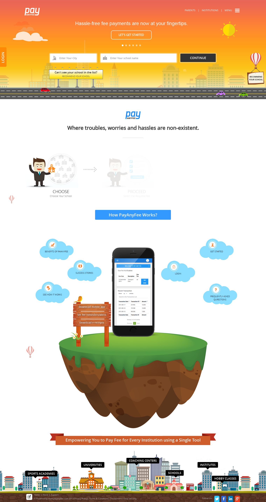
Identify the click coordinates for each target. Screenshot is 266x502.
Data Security (130, 498)
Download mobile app (92, 306)
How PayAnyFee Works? (133, 215)
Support (55, 494)
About (45, 494)
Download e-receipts (92, 322)
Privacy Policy (80, 498)
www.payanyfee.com (58, 498)
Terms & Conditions (98, 498)
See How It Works (52, 294)
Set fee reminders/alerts (91, 314)
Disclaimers (116, 498)
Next (209, 31)
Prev (56, 31)
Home (37, 494)
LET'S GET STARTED (131, 35)
